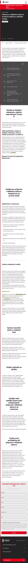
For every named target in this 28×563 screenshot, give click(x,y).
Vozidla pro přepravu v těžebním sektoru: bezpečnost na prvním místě (13, 75)
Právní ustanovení (7, 551)
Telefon (2, 507)
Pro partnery (6, 548)
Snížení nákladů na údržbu (12, 86)
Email (2, 502)
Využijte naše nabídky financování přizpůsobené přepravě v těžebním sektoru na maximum (13, 93)
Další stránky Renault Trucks (9, 544)
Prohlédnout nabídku (10, 8)
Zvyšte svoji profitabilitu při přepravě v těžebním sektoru (13, 100)
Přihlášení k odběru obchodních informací (11, 522)
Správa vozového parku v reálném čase (12, 81)
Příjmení (2, 492)
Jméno (2, 497)
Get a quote (14, 532)
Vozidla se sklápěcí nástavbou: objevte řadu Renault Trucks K (13, 68)
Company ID (3, 512)
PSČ (2, 517)
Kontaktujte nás (7, 560)
